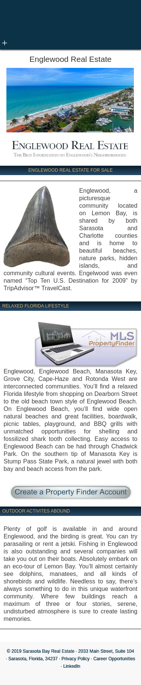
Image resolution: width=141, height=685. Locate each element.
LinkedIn (71, 666)
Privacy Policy (76, 658)
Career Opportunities (114, 658)
